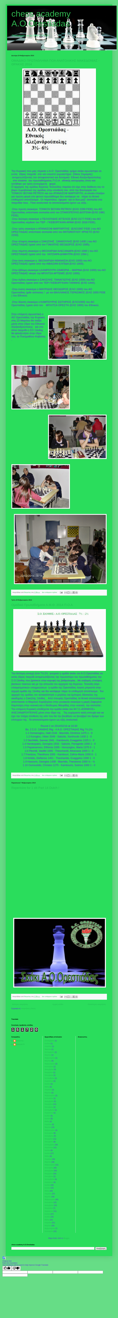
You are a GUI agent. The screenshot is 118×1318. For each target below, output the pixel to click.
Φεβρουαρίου (50, 1058)
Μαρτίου (48, 1049)
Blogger (66, 1238)
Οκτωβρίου (49, 1075)
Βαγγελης (20, 1041)
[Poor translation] (16, 1268)
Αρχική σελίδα (57, 1004)
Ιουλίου (47, 1044)
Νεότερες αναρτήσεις (20, 1004)
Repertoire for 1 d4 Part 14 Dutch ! (35, 788)
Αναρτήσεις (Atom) (28, 1009)
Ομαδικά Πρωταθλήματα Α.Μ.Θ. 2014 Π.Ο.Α (42, 605)
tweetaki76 (20, 1044)
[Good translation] (7, 1268)
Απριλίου (48, 1046)
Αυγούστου (49, 1081)
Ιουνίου (47, 1084)
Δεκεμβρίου (49, 1069)
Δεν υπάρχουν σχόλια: (50, 592)
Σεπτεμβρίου (49, 1041)
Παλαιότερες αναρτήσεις (97, 1004)
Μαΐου (47, 1087)
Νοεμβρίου (49, 1072)
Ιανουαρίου (49, 1067)
